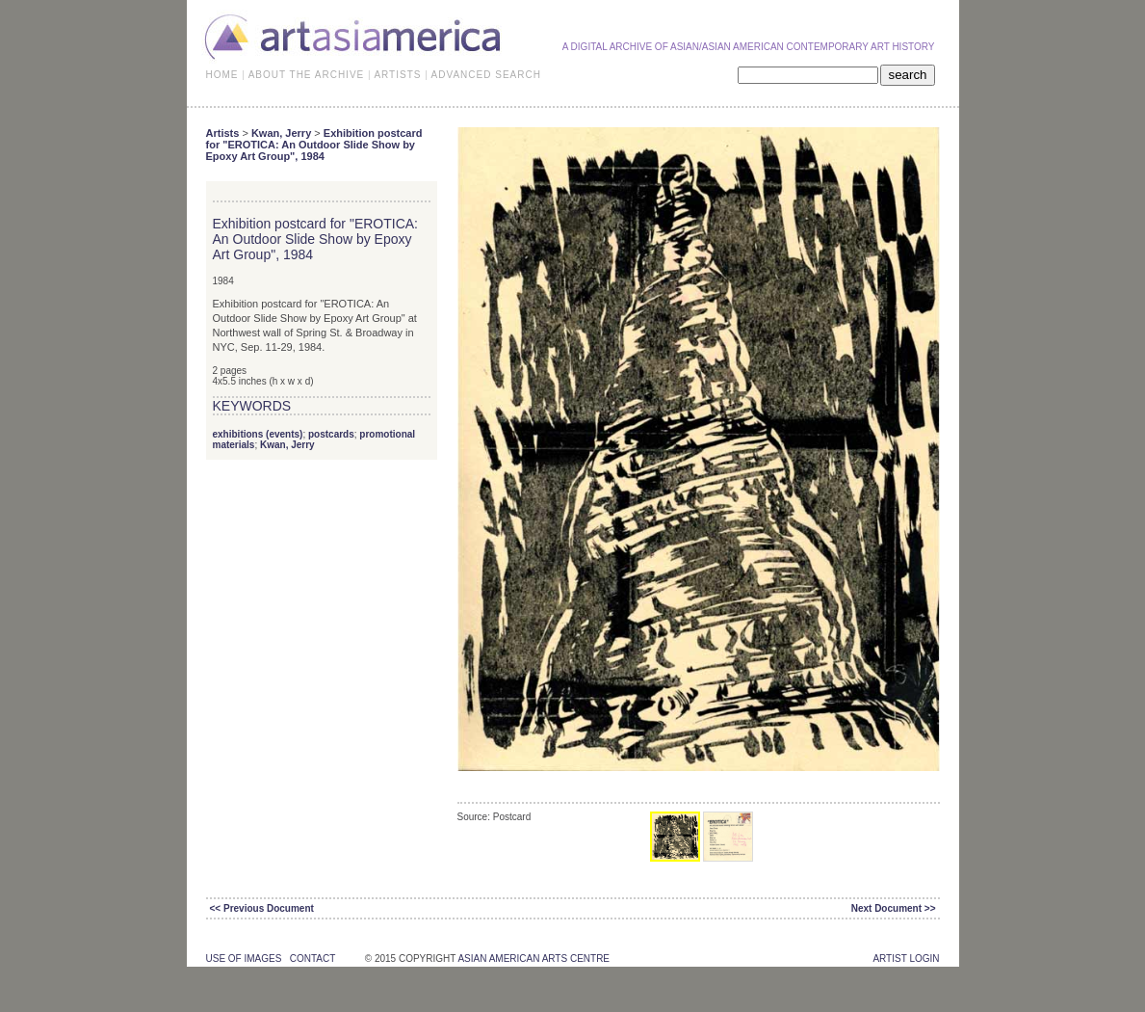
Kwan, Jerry (281, 133)
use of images (244, 958)
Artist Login (905, 958)
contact (312, 958)
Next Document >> (893, 908)
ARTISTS (397, 74)
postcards (331, 434)
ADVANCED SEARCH (486, 74)
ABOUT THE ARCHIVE (306, 74)
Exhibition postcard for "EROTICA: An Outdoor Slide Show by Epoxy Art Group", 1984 (314, 144)
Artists (223, 133)
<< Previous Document (262, 908)
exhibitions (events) (258, 434)
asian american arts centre (533, 958)
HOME (222, 74)
